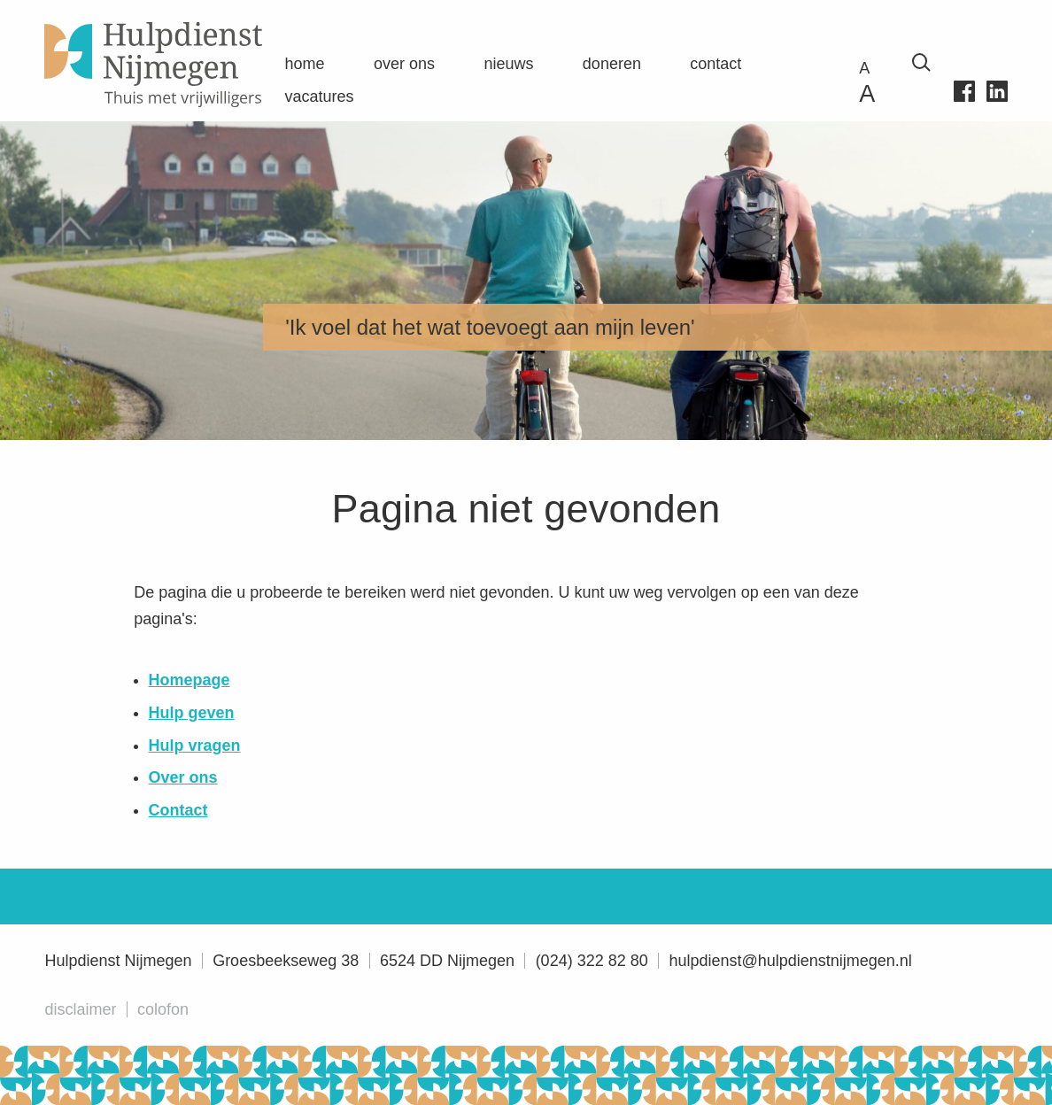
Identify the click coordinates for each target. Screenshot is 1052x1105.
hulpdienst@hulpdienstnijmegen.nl (790, 961)
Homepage (189, 680)
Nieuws (508, 64)
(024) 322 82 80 (592, 961)
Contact (715, 64)
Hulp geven (192, 713)
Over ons (404, 64)
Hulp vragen (195, 745)
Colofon (163, 1009)
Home (305, 64)
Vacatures (319, 96)
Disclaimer (80, 1009)
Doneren (612, 64)
